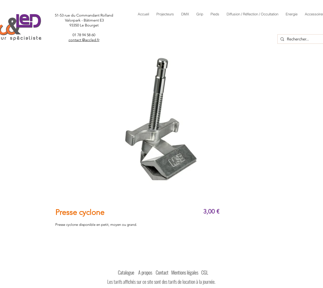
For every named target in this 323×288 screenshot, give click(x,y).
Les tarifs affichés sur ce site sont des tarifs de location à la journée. (161, 281)
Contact (162, 272)
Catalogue (126, 272)
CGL (204, 272)
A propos (145, 272)
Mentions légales (184, 272)
